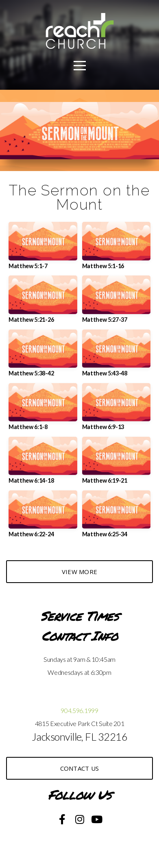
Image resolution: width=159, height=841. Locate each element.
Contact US (79, 768)
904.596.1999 (79, 710)
